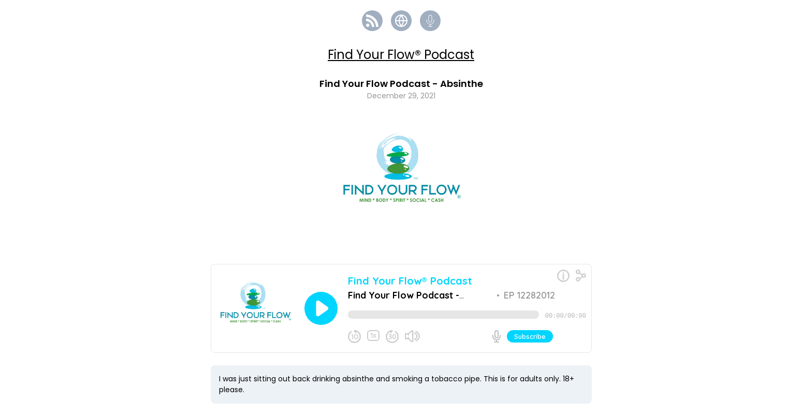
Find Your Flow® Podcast (401, 54)
